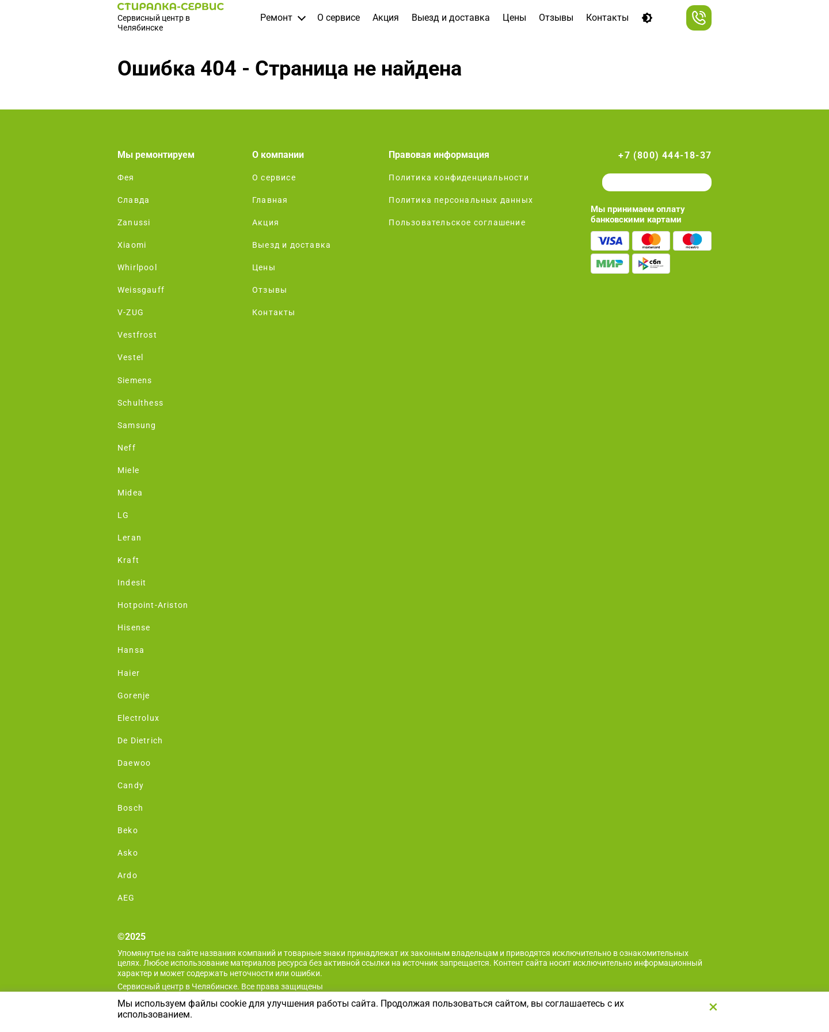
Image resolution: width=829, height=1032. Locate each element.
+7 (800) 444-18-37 (665, 155)
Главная (270, 200)
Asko (127, 852)
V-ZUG (130, 312)
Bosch (130, 807)
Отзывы (556, 17)
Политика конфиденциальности (458, 177)
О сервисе (338, 17)
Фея (126, 177)
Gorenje (133, 695)
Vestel (130, 357)
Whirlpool (137, 267)
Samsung (136, 425)
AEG (126, 897)
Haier (128, 673)
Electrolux (138, 718)
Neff (126, 447)
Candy (130, 785)
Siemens (134, 380)
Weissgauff (141, 289)
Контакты (607, 17)
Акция (385, 17)
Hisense (133, 627)
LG (123, 515)
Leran (129, 537)
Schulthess (140, 402)
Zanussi (133, 222)
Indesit (131, 582)
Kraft (128, 560)
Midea (130, 492)
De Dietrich (140, 740)
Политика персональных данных (461, 200)
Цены (514, 17)
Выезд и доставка (451, 17)
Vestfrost (137, 334)
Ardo (127, 875)
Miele (128, 470)
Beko (127, 830)
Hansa (130, 650)
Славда (133, 200)
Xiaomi (131, 245)
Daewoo (134, 763)
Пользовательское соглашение (457, 222)
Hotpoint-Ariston (152, 605)
